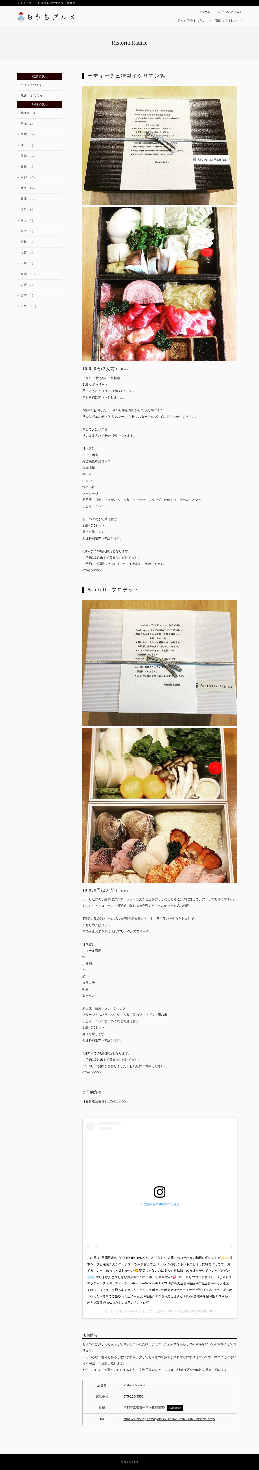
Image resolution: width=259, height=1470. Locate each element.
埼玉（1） (28, 145)
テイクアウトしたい (192, 20)
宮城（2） (28, 123)
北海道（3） (29, 113)
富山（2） (28, 220)
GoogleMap (175, 1408)
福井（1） (28, 231)
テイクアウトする (33, 85)
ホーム (206, 11)
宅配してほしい (226, 20)
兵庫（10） (29, 198)
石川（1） (28, 241)
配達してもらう (32, 95)
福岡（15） (29, 274)
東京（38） (29, 134)
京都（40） (29, 177)
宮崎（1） (28, 295)
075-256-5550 (117, 1101)
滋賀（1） (28, 252)
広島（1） (28, 263)
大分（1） (28, 284)
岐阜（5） (28, 209)
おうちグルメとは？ (229, 11)
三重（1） (28, 166)
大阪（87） (29, 188)
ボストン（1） (31, 306)
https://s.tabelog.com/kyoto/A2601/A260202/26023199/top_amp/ (169, 1419)
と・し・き (112, 1311)
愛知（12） (29, 155)
